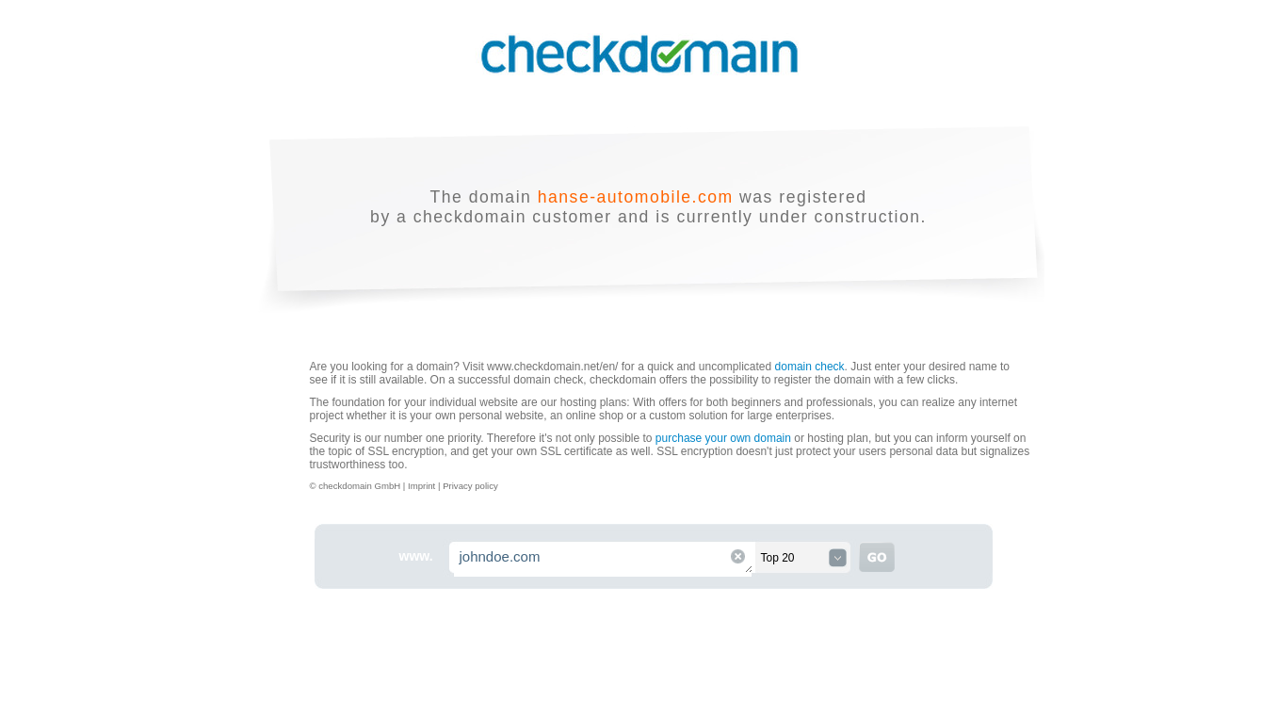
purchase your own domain (723, 438)
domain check (810, 366)
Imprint (423, 486)
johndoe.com (603, 559)
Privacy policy (470, 486)
